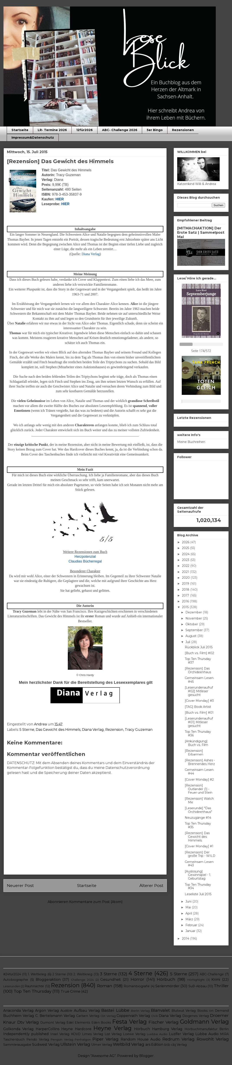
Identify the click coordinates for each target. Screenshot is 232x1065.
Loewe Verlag (134, 1034)
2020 (186, 578)
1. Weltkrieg (37, 974)
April (189, 913)
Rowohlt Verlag (213, 1039)
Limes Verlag (92, 1034)
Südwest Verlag (46, 1044)
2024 (186, 554)
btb (167, 1045)
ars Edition (154, 1044)
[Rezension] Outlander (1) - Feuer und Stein (198, 789)
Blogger (146, 1056)
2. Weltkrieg (82, 974)
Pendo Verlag (37, 1039)
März (189, 919)
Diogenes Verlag (195, 1016)
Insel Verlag (59, 1034)
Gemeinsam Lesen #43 (199, 863)
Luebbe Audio (157, 1034)
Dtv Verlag (28, 1022)
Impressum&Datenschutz (32, 137)
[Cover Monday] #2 (199, 779)
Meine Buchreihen (191, 442)
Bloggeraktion (48, 979)
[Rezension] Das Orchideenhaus (198, 670)
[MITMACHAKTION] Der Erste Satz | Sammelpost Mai (200, 232)
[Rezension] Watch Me (199, 800)
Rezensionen (183, 130)
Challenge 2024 (82, 979)
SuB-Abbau (197, 986)
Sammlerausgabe (17, 1045)
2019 (186, 583)
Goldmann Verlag (204, 1021)
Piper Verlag (105, 1039)
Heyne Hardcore (76, 1029)
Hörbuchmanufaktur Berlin (207, 1029)
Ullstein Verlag (75, 1044)
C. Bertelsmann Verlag (55, 1016)
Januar (190, 931)
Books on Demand (213, 1011)
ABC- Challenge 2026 (119, 130)
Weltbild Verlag (128, 1044)
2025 (186, 548)
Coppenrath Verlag (133, 1016)
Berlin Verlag (140, 1010)
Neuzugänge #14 (198, 818)
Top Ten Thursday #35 (198, 825)
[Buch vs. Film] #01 (199, 713)
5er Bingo (155, 130)
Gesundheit (110, 979)
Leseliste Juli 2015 (198, 894)
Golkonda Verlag (18, 1029)
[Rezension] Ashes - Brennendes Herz (200, 762)
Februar (191, 925)
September (194, 630)
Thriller (221, 985)
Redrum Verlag (178, 1039)
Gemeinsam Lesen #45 (199, 680)
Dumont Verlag (52, 1022)
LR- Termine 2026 (52, 130)
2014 (186, 938)
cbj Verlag (179, 1045)
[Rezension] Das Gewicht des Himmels (197, 836)
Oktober (192, 624)
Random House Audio (141, 1039)
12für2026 (84, 130)
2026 (186, 542)
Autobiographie (15, 980)
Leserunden (11, 986)
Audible (66, 1011)
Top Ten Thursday (32, 991)
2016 (186, 601)
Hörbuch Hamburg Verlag (158, 1029)
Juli (188, 642)
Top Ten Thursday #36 (198, 733)
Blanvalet (160, 1010)
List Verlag (113, 1034)
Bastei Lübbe (115, 1010)
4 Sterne (140, 973)
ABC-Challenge (212, 974)
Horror (137, 979)
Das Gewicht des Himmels (58, 730)
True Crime (70, 991)
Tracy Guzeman (139, 730)
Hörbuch (166, 979)
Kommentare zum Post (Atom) (96, 902)
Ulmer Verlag (101, 1045)
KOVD (76, 1034)
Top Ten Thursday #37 (198, 661)
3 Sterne (108, 973)
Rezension (114, 730)
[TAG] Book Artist (198, 707)
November (194, 618)
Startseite (19, 130)
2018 (186, 590)
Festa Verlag (129, 1021)
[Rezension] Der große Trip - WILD (200, 854)
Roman (104, 985)
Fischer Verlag (163, 1022)
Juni (188, 901)
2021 (186, 572)
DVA (154, 1016)
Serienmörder (167, 986)
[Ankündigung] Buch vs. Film (196, 743)
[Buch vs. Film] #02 (199, 653)
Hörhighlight (196, 979)
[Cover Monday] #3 (199, 701)
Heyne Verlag (112, 1028)
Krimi (215, 979)
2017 (186, 595)
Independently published (26, 1034)
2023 (186, 560)
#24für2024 (12, 974)
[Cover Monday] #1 (199, 846)
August (191, 636)
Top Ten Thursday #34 (198, 886)
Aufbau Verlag (87, 1010)
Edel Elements (78, 1022)
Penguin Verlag (62, 1039)
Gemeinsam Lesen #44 (199, 771)
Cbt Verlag (108, 1016)
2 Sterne (59, 974)
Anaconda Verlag (18, 1010)
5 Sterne (26, 730)
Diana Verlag (93, 730)
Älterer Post (151, 885)
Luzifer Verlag (181, 1034)
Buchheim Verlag (18, 1016)
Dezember (194, 612)
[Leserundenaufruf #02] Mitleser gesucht (199, 691)
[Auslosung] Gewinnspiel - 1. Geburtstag (198, 875)
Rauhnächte (34, 986)
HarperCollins (47, 1029)
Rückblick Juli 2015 (199, 647)
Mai (188, 907)
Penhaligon (83, 1039)
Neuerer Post (20, 885)
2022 (186, 566)
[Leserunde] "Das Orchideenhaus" (198, 810)
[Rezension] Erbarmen (194, 752)
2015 (186, 607)
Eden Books (101, 1022)
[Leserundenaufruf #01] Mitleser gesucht (199, 722)
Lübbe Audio (207, 1034)
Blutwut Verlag (184, 1011)
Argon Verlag (47, 1010)
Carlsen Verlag (87, 1016)
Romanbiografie (137, 986)
